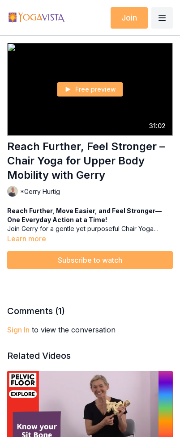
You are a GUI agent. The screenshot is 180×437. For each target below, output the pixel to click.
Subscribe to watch (90, 260)
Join (129, 17)
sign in (18, 329)
